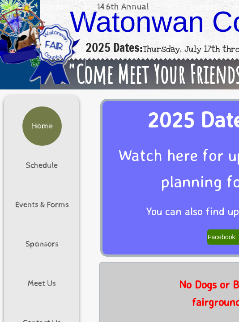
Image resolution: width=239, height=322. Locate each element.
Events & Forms (42, 204)
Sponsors (42, 244)
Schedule (42, 165)
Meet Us (42, 283)
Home (42, 126)
